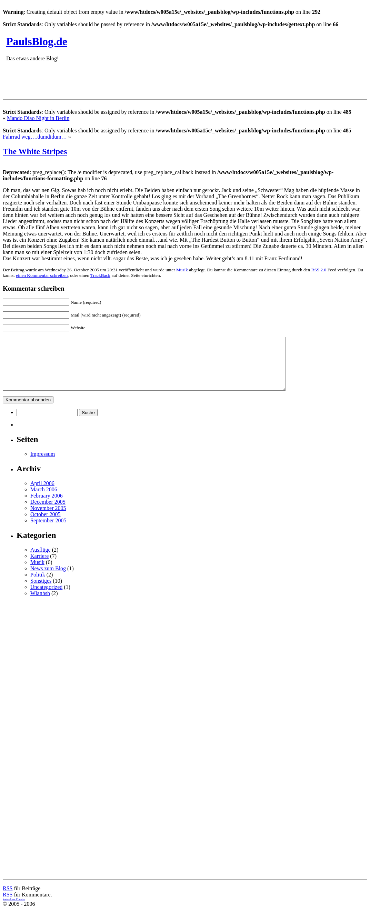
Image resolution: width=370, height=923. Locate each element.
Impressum (42, 464)
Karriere (39, 566)
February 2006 (46, 506)
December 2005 (48, 512)
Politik (37, 585)
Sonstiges (40, 591)
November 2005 (48, 518)
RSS (7, 899)
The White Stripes (35, 151)
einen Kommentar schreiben (42, 275)
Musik (182, 269)
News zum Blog (48, 579)
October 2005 (45, 525)
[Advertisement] (93, 82)
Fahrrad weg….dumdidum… (35, 137)
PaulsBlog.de (36, 41)
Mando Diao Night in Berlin (38, 118)
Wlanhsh (40, 603)
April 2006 (42, 493)
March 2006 (43, 500)
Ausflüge (40, 560)
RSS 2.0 (319, 269)
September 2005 (48, 531)
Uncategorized (46, 597)
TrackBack (100, 275)
